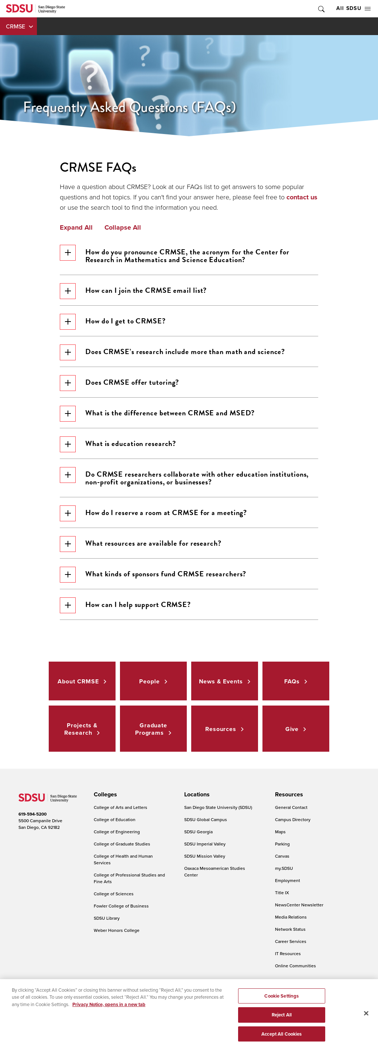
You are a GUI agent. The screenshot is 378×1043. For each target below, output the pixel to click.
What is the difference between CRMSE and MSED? (157, 414)
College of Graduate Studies (122, 844)
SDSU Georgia (198, 831)
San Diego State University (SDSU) (218, 807)
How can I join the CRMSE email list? (133, 291)
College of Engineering (117, 831)
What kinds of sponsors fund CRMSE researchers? (153, 575)
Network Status (290, 929)
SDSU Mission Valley (204, 856)
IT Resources (288, 953)
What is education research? (118, 444)
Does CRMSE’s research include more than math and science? (172, 352)
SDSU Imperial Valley (205, 844)
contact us (301, 197)
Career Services (290, 941)
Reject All (282, 1027)
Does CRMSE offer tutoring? (119, 383)
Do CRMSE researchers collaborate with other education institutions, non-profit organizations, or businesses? (184, 477)
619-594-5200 (32, 814)
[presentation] (104, 794)
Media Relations (291, 917)
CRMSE (15, 26)
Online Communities (295, 966)
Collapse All (122, 228)
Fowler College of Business (121, 906)
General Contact (291, 807)
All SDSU (353, 8)
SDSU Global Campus (205, 819)
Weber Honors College (117, 930)
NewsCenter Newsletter (299, 905)
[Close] (366, 1026)
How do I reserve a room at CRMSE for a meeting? (153, 513)
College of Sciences (114, 894)
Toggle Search (320, 8)
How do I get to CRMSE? (113, 322)
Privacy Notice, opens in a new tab (108, 1016)
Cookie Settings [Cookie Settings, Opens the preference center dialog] (281, 1008)
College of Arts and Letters (120, 807)
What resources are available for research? (140, 544)
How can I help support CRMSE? (125, 605)
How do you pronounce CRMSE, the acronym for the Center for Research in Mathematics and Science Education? (174, 255)
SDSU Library (107, 918)
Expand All (76, 228)
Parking (282, 844)
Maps (280, 831)
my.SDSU (284, 868)
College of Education (114, 819)
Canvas (282, 856)
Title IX (282, 892)
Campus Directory (292, 819)
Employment (287, 880)
